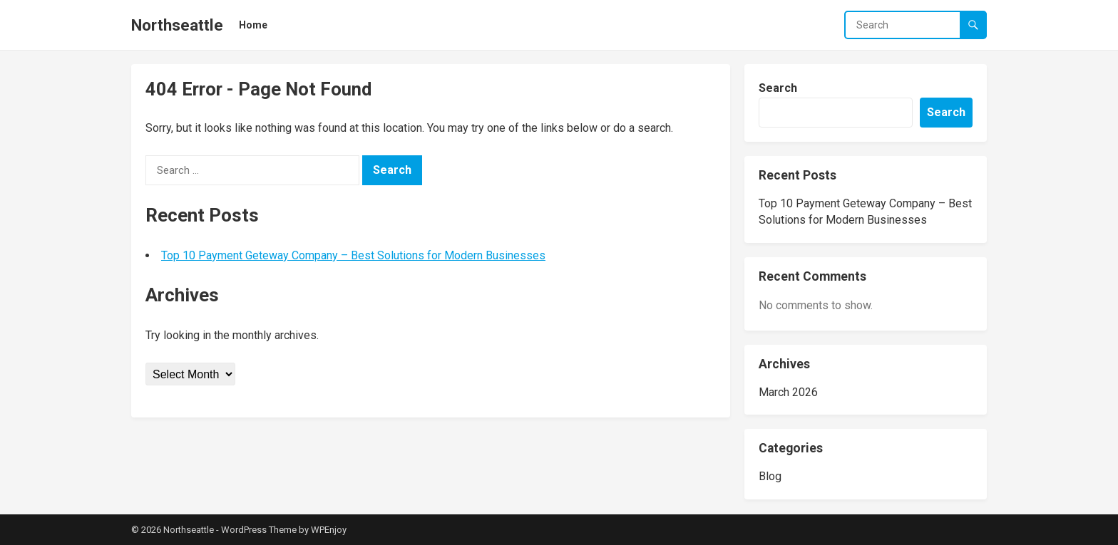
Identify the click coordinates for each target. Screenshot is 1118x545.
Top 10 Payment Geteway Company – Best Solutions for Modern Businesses (353, 255)
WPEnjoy (329, 529)
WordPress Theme (259, 529)
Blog (770, 476)
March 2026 (788, 392)
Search (778, 88)
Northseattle (177, 25)
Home (253, 25)
